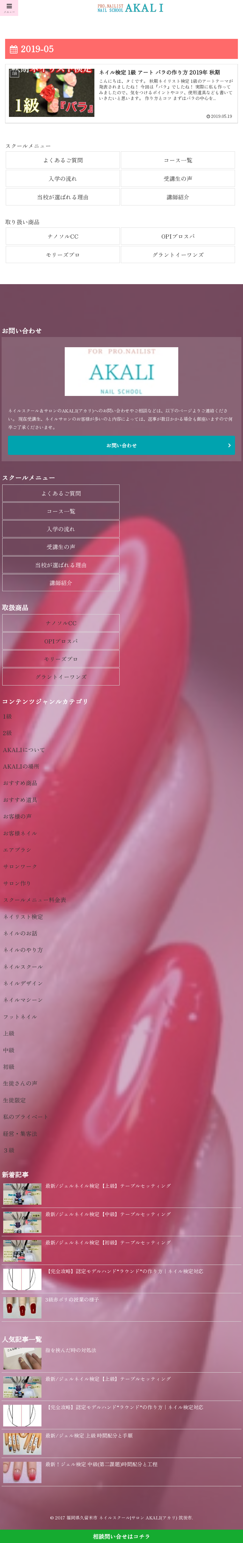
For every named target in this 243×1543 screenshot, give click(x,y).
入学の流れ (62, 178)
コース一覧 (178, 160)
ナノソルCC (62, 236)
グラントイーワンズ (178, 254)
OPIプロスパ (178, 236)
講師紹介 (177, 197)
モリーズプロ (63, 254)
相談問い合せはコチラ (121, 1536)
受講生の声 (178, 178)
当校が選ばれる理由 (63, 197)
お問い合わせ (121, 445)
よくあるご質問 (63, 160)
